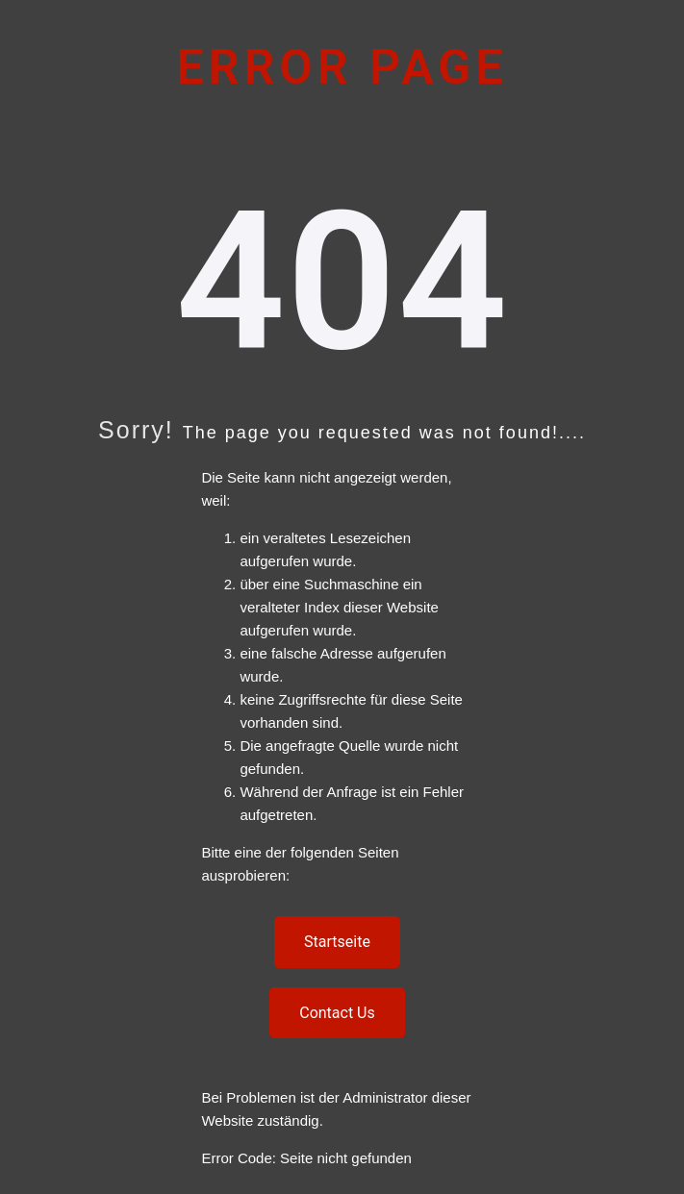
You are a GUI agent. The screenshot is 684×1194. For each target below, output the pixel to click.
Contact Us (337, 1013)
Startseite (337, 942)
